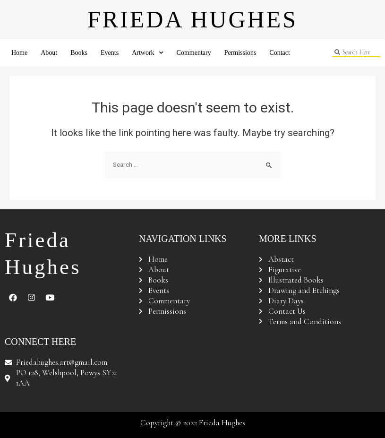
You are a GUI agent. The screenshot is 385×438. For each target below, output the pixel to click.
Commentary (194, 52)
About (49, 52)
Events (110, 52)
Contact (279, 52)
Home (19, 52)
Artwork (147, 53)
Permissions (240, 52)
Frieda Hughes (192, 19)
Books (78, 52)
